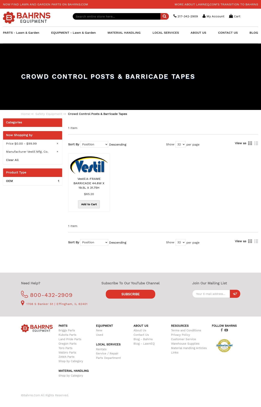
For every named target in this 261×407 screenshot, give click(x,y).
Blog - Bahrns (143, 339)
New (99, 330)
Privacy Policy (180, 335)
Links (174, 352)
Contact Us (141, 335)
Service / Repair (107, 353)
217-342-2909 (185, 16)
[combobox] (121, 16)
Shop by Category (70, 361)
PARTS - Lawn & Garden (21, 32)
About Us (139, 330)
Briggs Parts (66, 330)
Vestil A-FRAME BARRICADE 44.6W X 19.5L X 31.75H (88, 183)
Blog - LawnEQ (144, 343)
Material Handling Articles (189, 348)
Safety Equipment (48, 114)
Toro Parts (65, 348)
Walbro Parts (67, 352)
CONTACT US (228, 32)
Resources (180, 325)
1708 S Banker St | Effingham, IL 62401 (54, 304)
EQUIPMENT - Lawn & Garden (73, 32)
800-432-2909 (47, 294)
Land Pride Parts (69, 339)
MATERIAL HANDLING (124, 32)
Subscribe (130, 294)
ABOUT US (198, 32)
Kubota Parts (67, 335)
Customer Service (183, 339)
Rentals (101, 349)
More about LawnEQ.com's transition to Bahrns (216, 4)
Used (99, 335)
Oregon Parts (67, 343)
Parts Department (108, 358)
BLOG (253, 32)
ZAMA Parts (66, 356)
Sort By (73, 144)
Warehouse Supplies (185, 343)
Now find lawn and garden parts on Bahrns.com (45, 4)
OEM (32, 181)
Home (25, 114)
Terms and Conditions (186, 330)
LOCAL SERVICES (166, 32)
